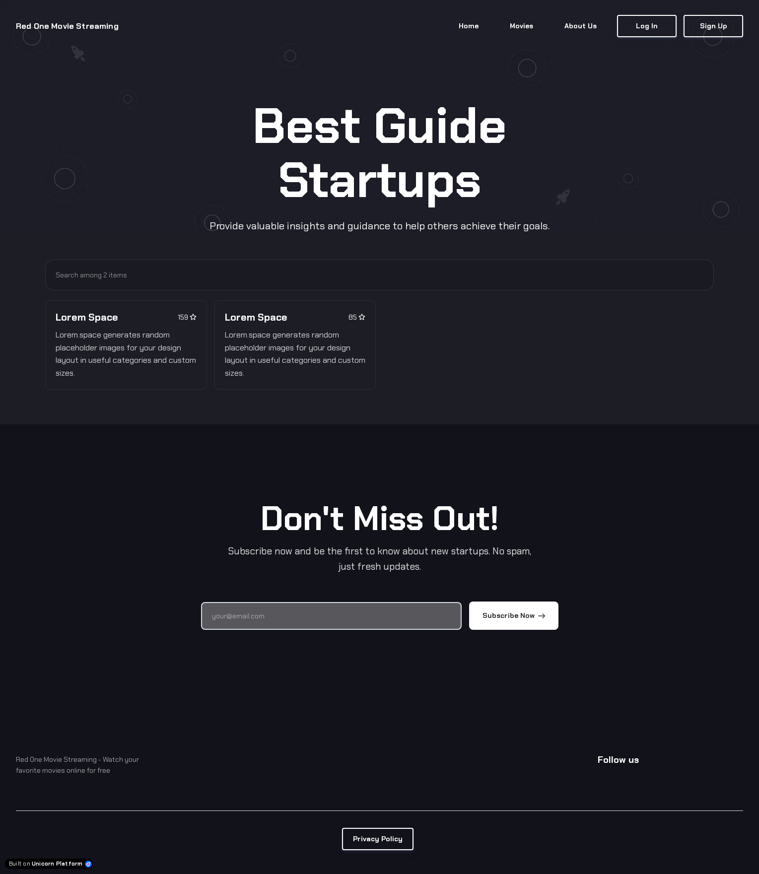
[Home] (73, 26)
